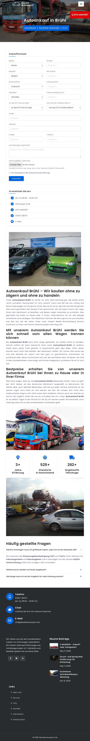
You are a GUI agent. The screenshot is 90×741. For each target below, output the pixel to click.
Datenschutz (19, 719)
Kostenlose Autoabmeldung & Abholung (69, 674)
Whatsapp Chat (22, 204)
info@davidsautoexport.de (27, 622)
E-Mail (12, 135)
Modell (50, 61)
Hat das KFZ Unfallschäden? (58, 103)
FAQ (15, 703)
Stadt (11, 113)
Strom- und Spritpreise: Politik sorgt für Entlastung (71, 659)
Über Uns (17, 692)
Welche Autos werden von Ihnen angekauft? (26, 569)
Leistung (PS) (52, 82)
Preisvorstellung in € (55, 92)
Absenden (16, 178)
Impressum (18, 714)
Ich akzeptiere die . (30, 172)
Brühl (65, 28)
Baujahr (12, 71)
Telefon (50, 135)
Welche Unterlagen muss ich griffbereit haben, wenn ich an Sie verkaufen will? (41, 549)
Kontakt (16, 708)
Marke (12, 61)
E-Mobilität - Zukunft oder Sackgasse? (70, 645)
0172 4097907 (80, 14)
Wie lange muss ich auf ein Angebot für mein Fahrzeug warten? (34, 576)
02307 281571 (21, 215)
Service (16, 698)
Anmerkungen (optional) (19, 145)
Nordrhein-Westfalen (49, 28)
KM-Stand (51, 71)
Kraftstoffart (14, 82)
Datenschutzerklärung (39, 172)
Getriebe (13, 92)
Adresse (12, 124)
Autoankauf (30, 28)
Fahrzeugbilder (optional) (19, 161)
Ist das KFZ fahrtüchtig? (19, 103)
